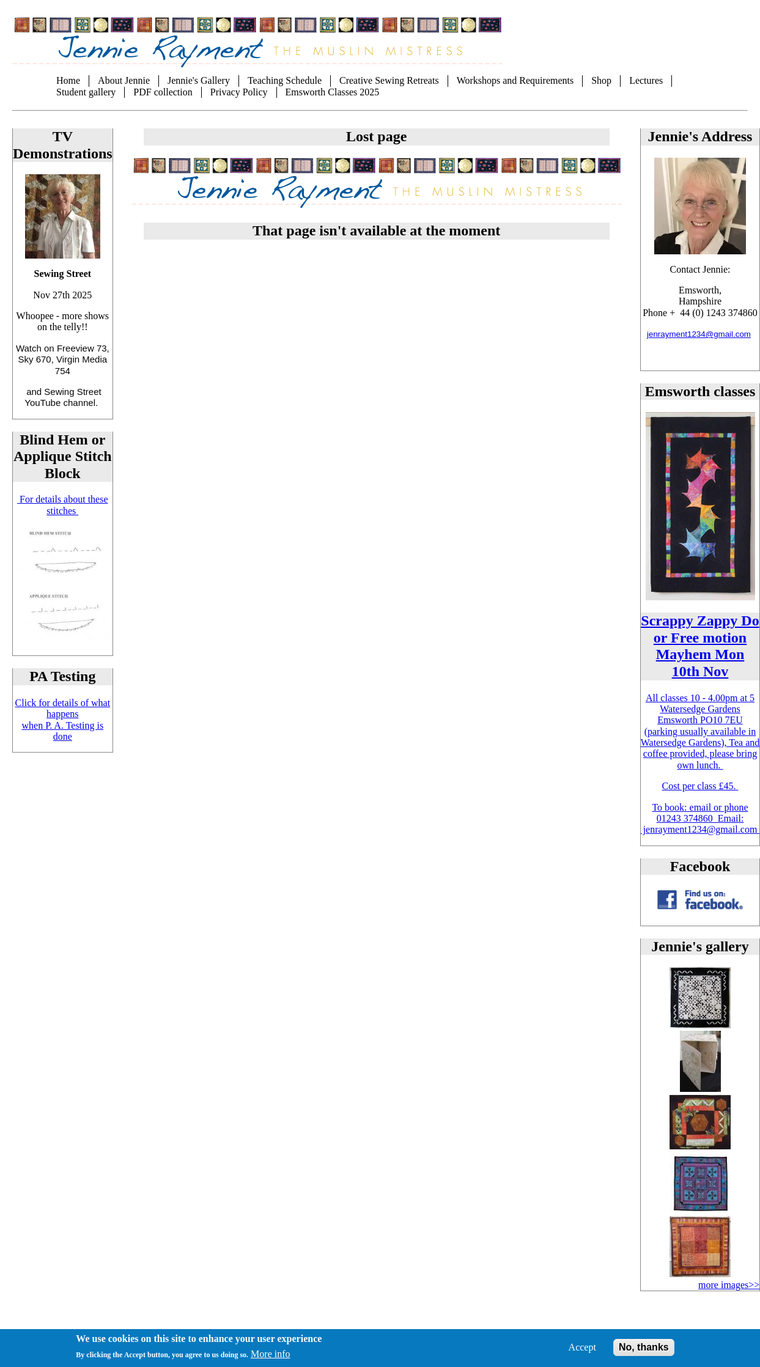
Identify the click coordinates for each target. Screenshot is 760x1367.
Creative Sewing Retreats (389, 80)
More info (270, 1360)
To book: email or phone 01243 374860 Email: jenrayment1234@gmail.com (700, 818)
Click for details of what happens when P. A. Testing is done (63, 720)
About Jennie (124, 80)
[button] (700, 1025)
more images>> (728, 1285)
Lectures (646, 80)
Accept (582, 1352)
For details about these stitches (62, 504)
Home (68, 80)
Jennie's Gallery (199, 80)
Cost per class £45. (700, 786)
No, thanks (644, 1352)
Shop (601, 80)
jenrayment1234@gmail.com (699, 334)
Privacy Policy (239, 92)
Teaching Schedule (285, 80)
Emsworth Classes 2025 (333, 92)
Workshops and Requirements (515, 80)
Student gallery (86, 92)
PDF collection (162, 92)
